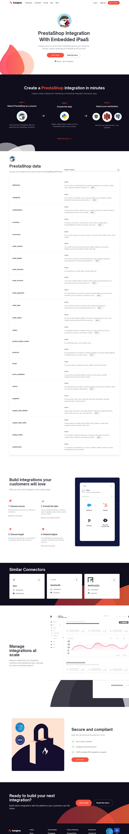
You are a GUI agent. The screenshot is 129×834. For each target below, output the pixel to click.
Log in (95, 3)
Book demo (92, 830)
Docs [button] (51, 3)
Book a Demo (113, 3)
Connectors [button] (28, 3)
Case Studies (52, 830)
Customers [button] (37, 3)
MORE (93, 187)
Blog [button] (57, 3)
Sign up (102, 3)
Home (32, 830)
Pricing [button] (46, 3)
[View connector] (39, 580)
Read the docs (72, 55)
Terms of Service (72, 830)
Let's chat (55, 55)
